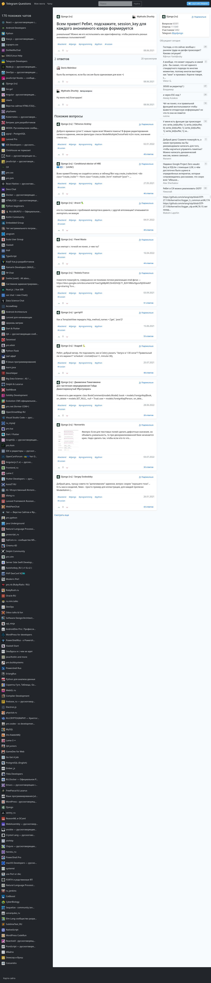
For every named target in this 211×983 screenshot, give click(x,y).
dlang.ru (8, 495)
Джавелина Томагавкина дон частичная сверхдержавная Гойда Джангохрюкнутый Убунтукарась (79, 385)
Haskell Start (10, 645)
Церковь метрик (12, 322)
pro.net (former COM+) (15, 406)
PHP (6, 250)
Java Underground (13, 523)
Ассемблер (9, 306)
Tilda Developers (12, 773)
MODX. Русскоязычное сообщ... (20, 128)
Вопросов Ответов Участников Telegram (170, 28)
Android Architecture (14, 311)
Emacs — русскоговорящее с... (19, 784)
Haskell (7, 244)
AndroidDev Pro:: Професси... (19, 629)
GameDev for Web (13, 751)
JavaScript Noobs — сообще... (19, 78)
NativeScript (10, 929)
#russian (108, 44)
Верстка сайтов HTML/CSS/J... (19, 105)
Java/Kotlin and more (14, 656)
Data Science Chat (13, 300)
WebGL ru (9, 690)
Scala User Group (12, 239)
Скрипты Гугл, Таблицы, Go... (19, 684)
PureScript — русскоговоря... (18, 946)
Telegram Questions (16, 4)
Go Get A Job (10, 757)
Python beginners (13, 206)
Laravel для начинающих (17, 317)
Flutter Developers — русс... (18, 478)
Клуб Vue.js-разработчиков (18, 261)
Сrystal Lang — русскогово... (18, 835)
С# (5, 167)
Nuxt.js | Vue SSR (12, 289)
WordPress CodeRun (14, 935)
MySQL (7, 729)
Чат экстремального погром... (19, 228)
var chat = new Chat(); (15, 295)
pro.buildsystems (12, 662)
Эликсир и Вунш (12, 957)
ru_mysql (8, 423)
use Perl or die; (11, 874)
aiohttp (7, 840)
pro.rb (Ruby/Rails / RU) (16, 584)
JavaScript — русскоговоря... (18, 161)
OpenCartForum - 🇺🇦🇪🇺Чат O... (19, 456)
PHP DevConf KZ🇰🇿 (13, 573)
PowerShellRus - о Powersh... (18, 640)
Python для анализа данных (18, 679)
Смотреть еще (61, 515)
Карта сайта (9, 978)
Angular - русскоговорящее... (19, 94)
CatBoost (8, 896)
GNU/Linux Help (12, 55)
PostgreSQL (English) (14, 762)
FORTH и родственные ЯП (17, 879)
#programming (85, 44)
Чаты (49, 3)
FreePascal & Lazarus (14, 790)
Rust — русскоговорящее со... (19, 155)
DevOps (8, 606)
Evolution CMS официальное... (19, 400)
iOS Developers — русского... (18, 144)
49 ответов (148, 154)
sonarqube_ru (11, 913)
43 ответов (148, 507)
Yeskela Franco (81, 272)
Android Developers (14, 27)
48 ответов (148, 372)
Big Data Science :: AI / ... (16, 378)
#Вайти (8, 952)
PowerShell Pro (11, 857)
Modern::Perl (10, 579)
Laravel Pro (9, 139)
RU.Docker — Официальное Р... (20, 779)
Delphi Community (13, 551)
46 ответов (148, 193)
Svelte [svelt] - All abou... (16, 278)
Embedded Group (13, 222)
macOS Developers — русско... (19, 862)
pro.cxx (7, 172)
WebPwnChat (10, 506)
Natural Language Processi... (18, 528)
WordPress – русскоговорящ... (19, 801)
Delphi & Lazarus (12, 384)
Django (7, 807)
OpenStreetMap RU (14, 412)
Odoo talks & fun (12, 612)
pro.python (9, 517)
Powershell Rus (11, 668)
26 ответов (148, 415)
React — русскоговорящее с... (19, 22)
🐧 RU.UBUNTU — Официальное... (21, 211)
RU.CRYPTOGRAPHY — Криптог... (20, 718)
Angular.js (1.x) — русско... (17, 462)
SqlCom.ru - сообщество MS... (19, 540)
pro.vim (8, 556)
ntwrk (7, 100)
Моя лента (39, 3)
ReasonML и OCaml (14, 818)
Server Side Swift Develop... (17, 562)
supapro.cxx (10, 44)
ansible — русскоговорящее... (19, 829)
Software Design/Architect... (18, 618)
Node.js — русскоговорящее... (19, 66)
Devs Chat (9, 189)
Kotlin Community (13, 217)
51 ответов (148, 303)
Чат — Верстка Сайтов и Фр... (19, 512)
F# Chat (8, 272)
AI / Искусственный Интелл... (19, 490)
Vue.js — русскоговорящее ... (19, 38)
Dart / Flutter (10, 434)
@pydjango (177, 33)
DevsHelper (10, 373)
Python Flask (10, 350)
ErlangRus (9, 673)
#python (98, 44)
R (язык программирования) (19, 361)
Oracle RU (9, 595)
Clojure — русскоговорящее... (19, 846)
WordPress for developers (17, 634)
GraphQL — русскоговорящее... (20, 439)
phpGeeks (9, 111)
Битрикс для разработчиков (18, 122)
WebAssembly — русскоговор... (20, 824)
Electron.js (9, 707)
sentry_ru (8, 812)
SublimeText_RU (12, 924)
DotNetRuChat (11, 50)
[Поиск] (115, 3)
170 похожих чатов (16, 15)
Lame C (8, 473)
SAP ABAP (9, 356)
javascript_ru (10, 534)
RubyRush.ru (10, 590)
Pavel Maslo (80, 239)
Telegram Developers (14, 61)
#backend (62, 44)
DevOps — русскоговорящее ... (20, 72)
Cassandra (9, 963)
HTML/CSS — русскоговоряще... (20, 200)
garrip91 (78, 312)
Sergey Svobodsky (83, 476)
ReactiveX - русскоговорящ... (18, 940)
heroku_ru (9, 851)
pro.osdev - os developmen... (18, 723)
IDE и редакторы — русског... (19, 450)
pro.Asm (8, 445)
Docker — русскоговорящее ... (19, 194)
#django (72, 44)
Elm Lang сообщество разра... (19, 918)
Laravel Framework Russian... (18, 501)
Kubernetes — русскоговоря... (19, 116)
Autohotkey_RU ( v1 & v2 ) (17, 567)
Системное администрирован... (20, 284)
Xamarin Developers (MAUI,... (19, 267)
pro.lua (7, 428)
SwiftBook (9, 389)
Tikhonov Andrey (82, 123)
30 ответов (148, 467)
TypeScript (9, 256)
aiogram (8, 233)
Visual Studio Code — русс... (18, 417)
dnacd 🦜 (79, 202)
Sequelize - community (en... (18, 907)
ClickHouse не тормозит (16, 150)
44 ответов (148, 263)
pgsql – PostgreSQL (13, 133)
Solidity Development (15, 395)
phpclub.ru (9, 712)
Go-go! (7, 89)
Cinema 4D (9, 545)
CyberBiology (10, 901)
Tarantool (9, 339)
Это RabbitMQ (11, 734)
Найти (137, 3)
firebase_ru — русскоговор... (18, 701)
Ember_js (8, 768)
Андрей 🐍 (79, 345)
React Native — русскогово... (18, 183)
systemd (8, 868)
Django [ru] (9, 83)
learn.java (9, 367)
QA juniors (9, 746)
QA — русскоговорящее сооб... (20, 334)
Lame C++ (9, 740)
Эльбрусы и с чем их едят (17, 651)
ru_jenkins (9, 890)
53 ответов (148, 336)
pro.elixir (8, 345)
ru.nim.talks (10, 601)
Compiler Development (15, 695)
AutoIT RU (9, 484)
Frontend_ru (10, 467)
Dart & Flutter (11, 328)
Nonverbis (79, 424)
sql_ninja (8, 623)
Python (7, 33)
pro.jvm (8, 178)
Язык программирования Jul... (20, 796)
